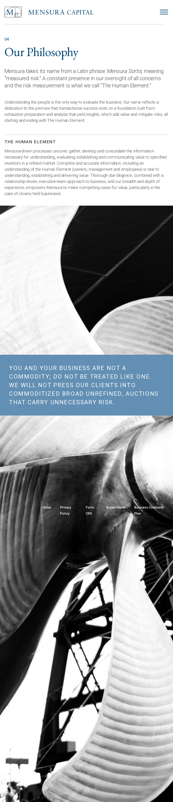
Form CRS (90, 510)
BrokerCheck (115, 507)
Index (47, 507)
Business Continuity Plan (148, 510)
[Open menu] (163, 12)
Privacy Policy (65, 510)
